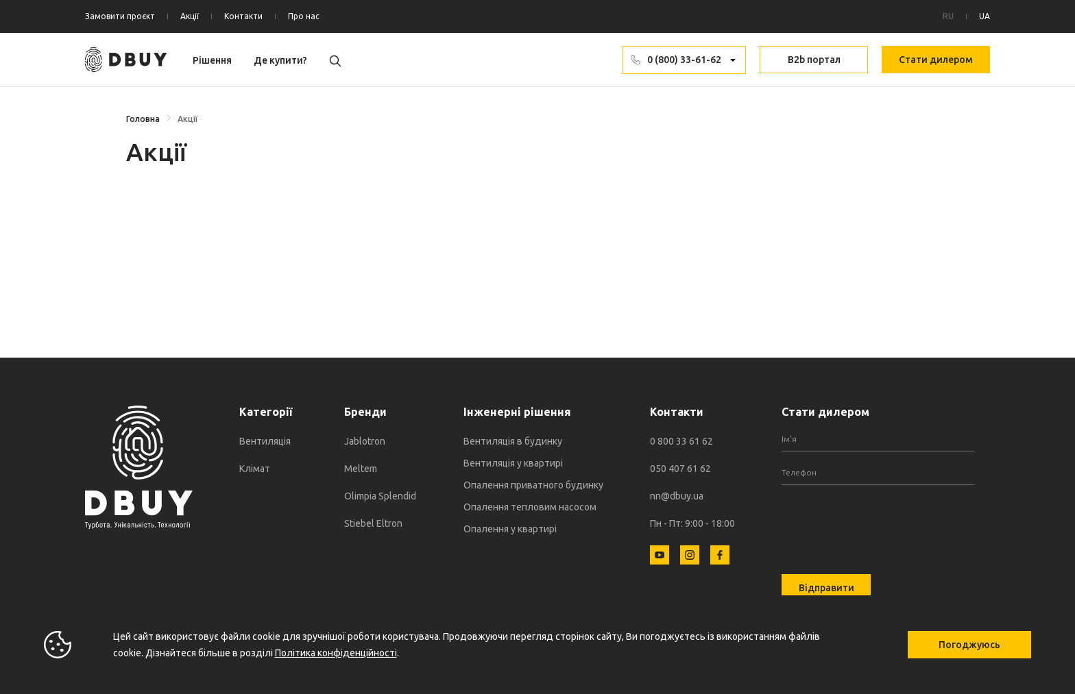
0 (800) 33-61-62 (684, 59)
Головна (143, 118)
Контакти (243, 16)
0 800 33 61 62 (681, 441)
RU (948, 16)
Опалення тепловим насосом (529, 506)
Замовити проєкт (120, 16)
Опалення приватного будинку (533, 485)
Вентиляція (265, 441)
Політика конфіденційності (336, 652)
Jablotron (364, 441)
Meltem (360, 468)
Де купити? (280, 60)
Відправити (826, 587)
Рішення (212, 60)
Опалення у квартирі (510, 528)
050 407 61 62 (680, 468)
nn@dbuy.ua (676, 496)
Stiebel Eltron (373, 523)
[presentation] (886, 521)
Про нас (303, 16)
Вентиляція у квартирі (513, 463)
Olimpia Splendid (380, 496)
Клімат (254, 468)
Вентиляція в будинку (512, 441)
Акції (189, 16)
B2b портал (814, 59)
